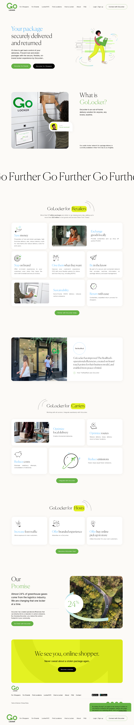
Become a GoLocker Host (67, 551)
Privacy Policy (123, 710)
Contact (78, 695)
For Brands (35, 7)
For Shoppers (24, 7)
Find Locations (57, 7)
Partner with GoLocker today (67, 313)
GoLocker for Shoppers (44, 66)
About (79, 7)
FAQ (85, 7)
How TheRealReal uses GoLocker (88, 373)
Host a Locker (69, 7)
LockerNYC (45, 7)
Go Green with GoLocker (22, 624)
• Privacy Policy (24, 703)
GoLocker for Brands (21, 66)
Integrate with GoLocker (67, 481)
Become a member (67, 669)
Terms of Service (15, 703)
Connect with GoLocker (116, 7)
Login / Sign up (98, 7)
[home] (12, 7)
